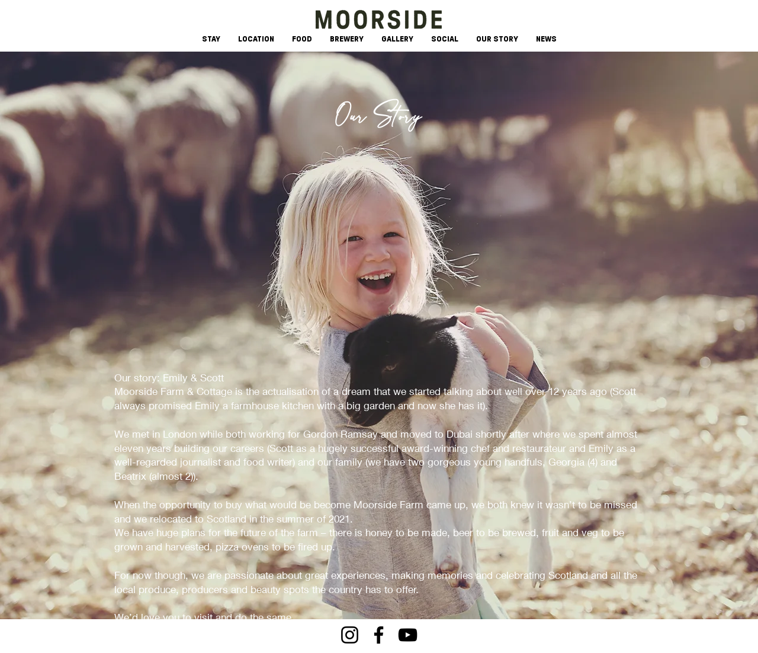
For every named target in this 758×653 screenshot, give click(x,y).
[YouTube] (407, 634)
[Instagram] (349, 634)
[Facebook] (378, 634)
